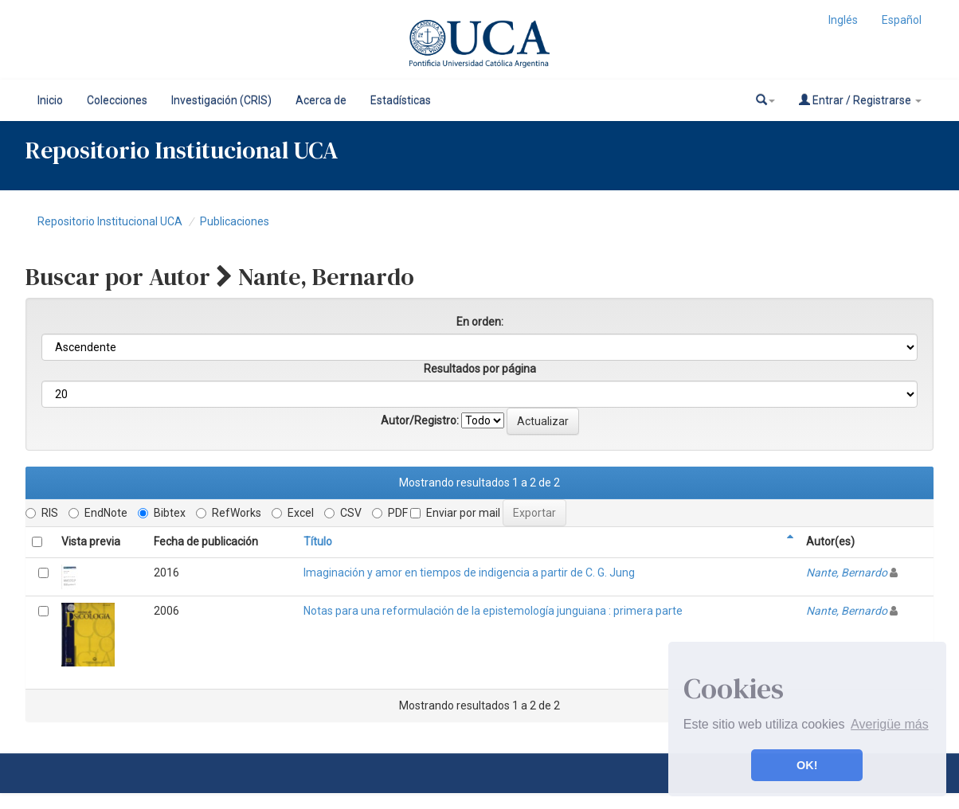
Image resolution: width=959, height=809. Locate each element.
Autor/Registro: (420, 420)
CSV (343, 512)
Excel (293, 512)
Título (317, 541)
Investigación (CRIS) (221, 100)
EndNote (97, 512)
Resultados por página (480, 368)
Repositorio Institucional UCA (109, 221)
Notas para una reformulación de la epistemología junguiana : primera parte (493, 610)
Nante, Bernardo (846, 572)
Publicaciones (234, 221)
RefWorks (228, 512)
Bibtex (162, 512)
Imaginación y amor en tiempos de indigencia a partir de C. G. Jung (469, 572)
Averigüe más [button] (890, 724)
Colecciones (117, 100)
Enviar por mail (455, 512)
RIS (41, 512)
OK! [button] (807, 765)
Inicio (50, 100)
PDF (390, 512)
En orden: (479, 321)
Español (902, 20)
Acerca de (321, 100)
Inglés (843, 20)
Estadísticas (400, 100)
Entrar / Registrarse (860, 100)
